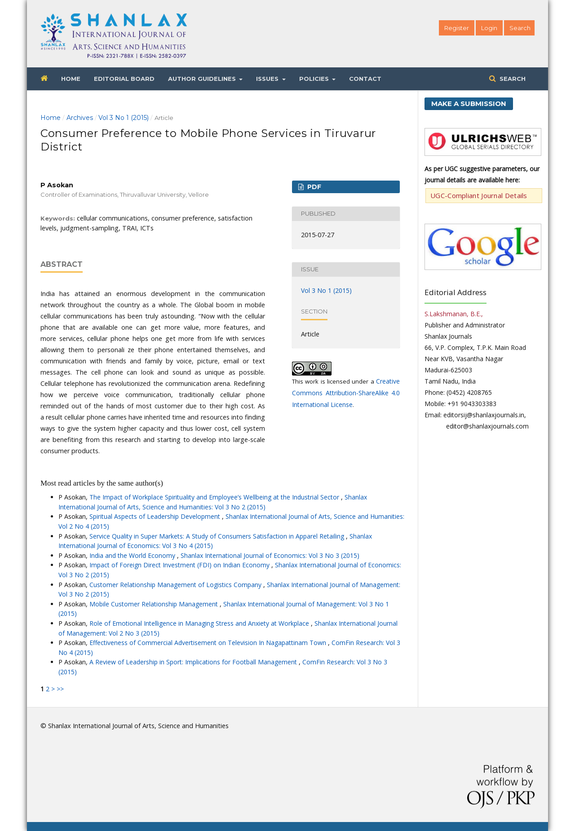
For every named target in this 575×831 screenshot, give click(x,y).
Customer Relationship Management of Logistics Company (176, 584)
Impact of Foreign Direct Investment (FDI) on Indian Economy (180, 565)
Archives (79, 118)
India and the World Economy (133, 555)
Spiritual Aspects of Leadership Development (155, 516)
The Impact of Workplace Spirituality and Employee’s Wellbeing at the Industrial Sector (215, 497)
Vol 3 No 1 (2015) (123, 118)
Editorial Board (124, 78)
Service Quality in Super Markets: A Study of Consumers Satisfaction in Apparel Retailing (217, 536)
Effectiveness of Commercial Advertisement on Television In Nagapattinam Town (208, 642)
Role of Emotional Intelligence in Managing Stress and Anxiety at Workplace (200, 623)
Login (489, 27)
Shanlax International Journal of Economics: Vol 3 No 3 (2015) (270, 555)
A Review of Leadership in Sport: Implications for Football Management (194, 662)
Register (456, 27)
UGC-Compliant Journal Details (478, 195)
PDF (313, 187)
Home (70, 78)
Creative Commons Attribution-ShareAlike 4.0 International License (346, 393)
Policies (315, 78)
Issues (268, 78)
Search (512, 78)
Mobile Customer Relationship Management (154, 604)
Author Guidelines (203, 78)
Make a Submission (468, 103)
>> (60, 689)
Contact (365, 78)
